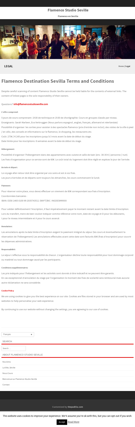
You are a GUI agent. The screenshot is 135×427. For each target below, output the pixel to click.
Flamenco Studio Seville (68, 10)
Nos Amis (6, 362)
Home (121, 66)
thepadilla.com (75, 407)
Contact (5, 384)
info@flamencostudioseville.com (31, 104)
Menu (67, 22)
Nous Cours (7, 373)
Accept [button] (62, 422)
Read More (73, 422)
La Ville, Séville (8, 367)
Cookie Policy (7, 290)
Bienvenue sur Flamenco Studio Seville (19, 379)
